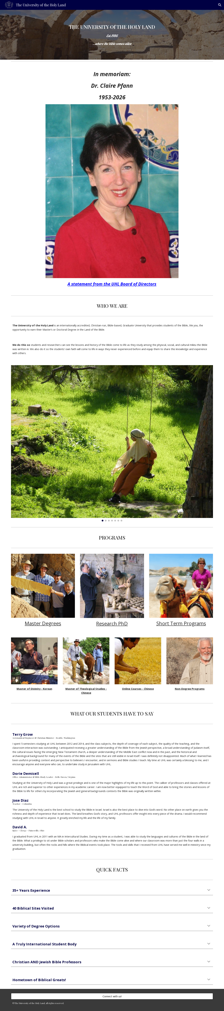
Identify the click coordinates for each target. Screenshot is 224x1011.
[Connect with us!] (112, 996)
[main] (112, 34)
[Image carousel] (112, 443)
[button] (220, 5)
